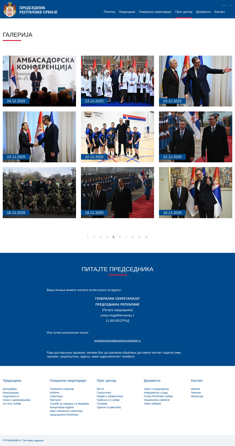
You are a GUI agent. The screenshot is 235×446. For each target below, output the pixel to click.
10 (146, 237)
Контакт (219, 11)
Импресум (197, 396)
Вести (100, 388)
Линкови (196, 392)
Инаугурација (11, 392)
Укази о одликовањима (16, 399)
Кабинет (54, 392)
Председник (127, 11)
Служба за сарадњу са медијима (69, 403)
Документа (203, 11)
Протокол (55, 399)
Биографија (10, 388)
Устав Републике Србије (158, 396)
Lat (230, 5)
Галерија (102, 403)
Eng (225, 5)
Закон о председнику (156, 388)
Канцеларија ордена (62, 407)
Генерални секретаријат (155, 11)
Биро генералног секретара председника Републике (66, 412)
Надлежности (11, 396)
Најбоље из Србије (108, 399)
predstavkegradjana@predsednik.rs (117, 340)
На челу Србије (12, 403)
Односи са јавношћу (109, 407)
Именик (195, 388)
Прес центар (183, 11)
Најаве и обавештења (110, 396)
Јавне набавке (152, 403)
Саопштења (104, 392)
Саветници (56, 396)
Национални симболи (157, 399)
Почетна (109, 11)
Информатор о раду (156, 392)
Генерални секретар (62, 388)
